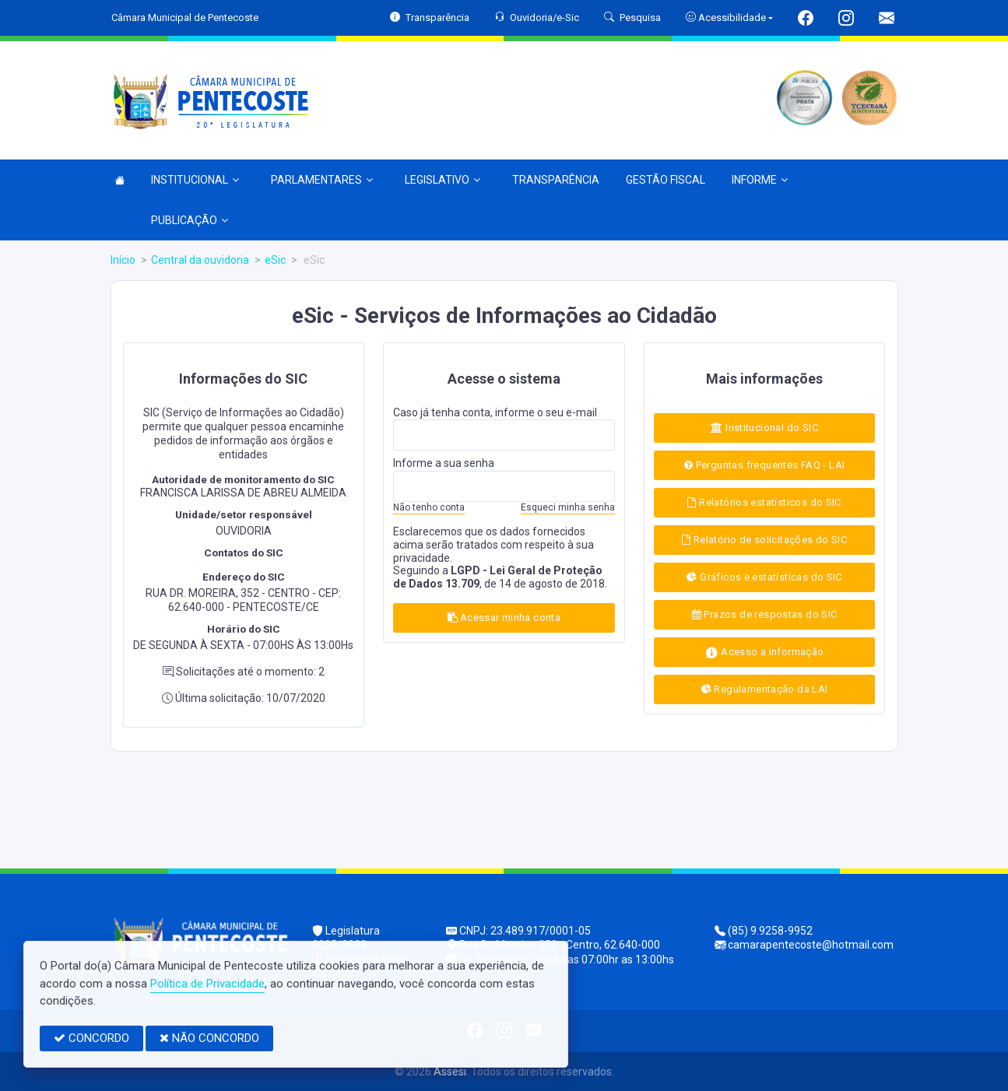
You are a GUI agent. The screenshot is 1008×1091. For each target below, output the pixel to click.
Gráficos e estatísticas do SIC (764, 577)
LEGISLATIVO (442, 180)
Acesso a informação (764, 652)
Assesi (450, 1071)
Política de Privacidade (207, 984)
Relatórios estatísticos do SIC (764, 502)
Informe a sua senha (443, 463)
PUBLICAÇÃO (189, 220)
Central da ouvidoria (200, 260)
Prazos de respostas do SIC (765, 614)
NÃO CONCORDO (209, 1038)
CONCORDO (91, 1038)
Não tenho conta (429, 507)
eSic (275, 260)
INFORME (760, 180)
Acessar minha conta (504, 617)
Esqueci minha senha (568, 507)
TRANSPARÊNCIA (555, 180)
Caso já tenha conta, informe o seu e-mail (495, 412)
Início (123, 260)
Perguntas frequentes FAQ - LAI (764, 465)
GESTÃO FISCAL (665, 180)
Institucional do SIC (764, 427)
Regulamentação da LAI (764, 689)
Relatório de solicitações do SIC (764, 540)
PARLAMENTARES (322, 180)
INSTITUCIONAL (195, 180)
